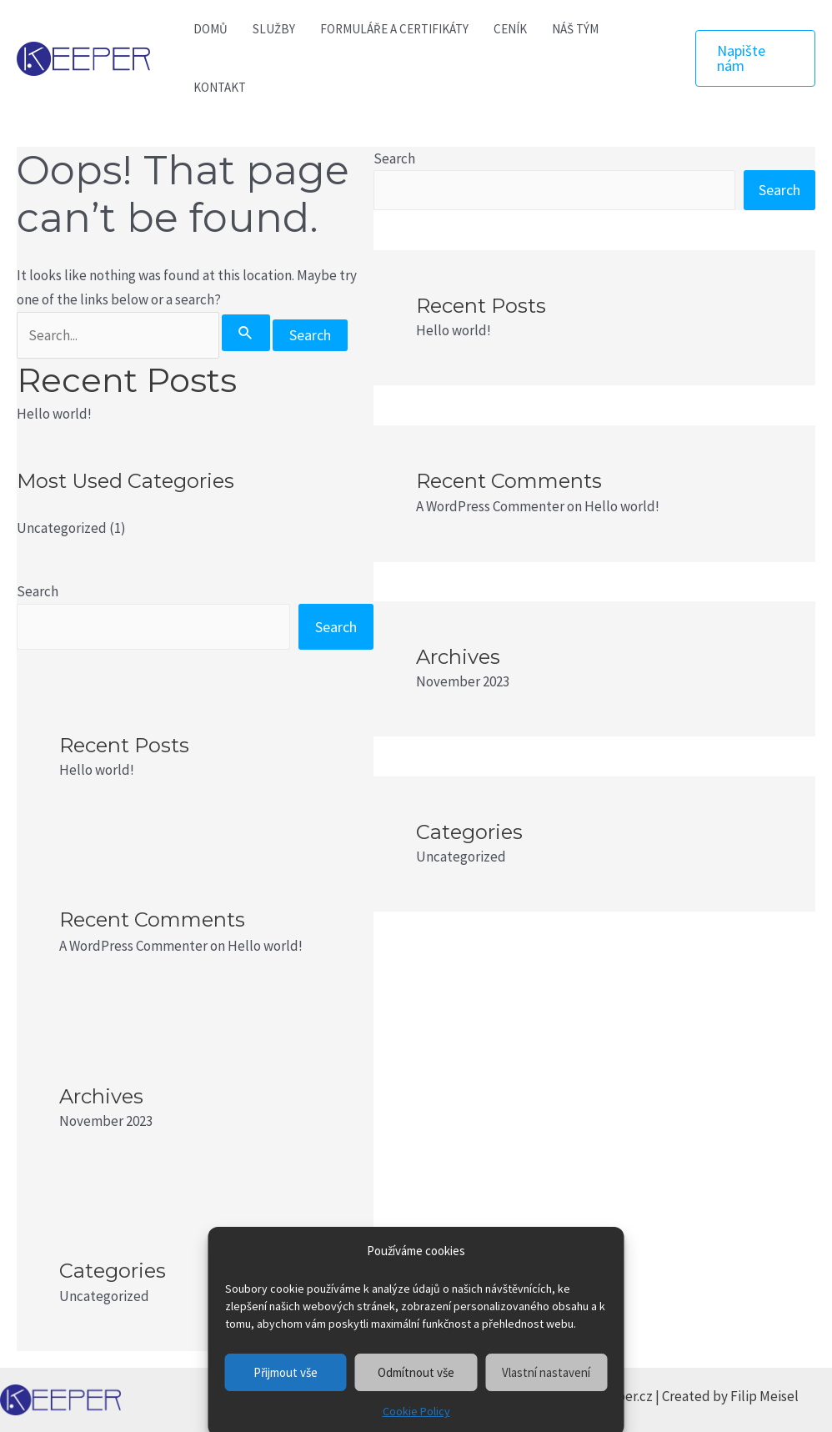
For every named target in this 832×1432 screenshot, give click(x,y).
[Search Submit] (246, 332)
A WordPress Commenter (133, 946)
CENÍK (510, 29)
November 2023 (106, 1121)
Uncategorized (62, 528)
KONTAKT (219, 87)
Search (37, 591)
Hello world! (54, 413)
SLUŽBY (274, 29)
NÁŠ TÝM (575, 29)
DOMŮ (210, 29)
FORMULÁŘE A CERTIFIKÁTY (394, 29)
